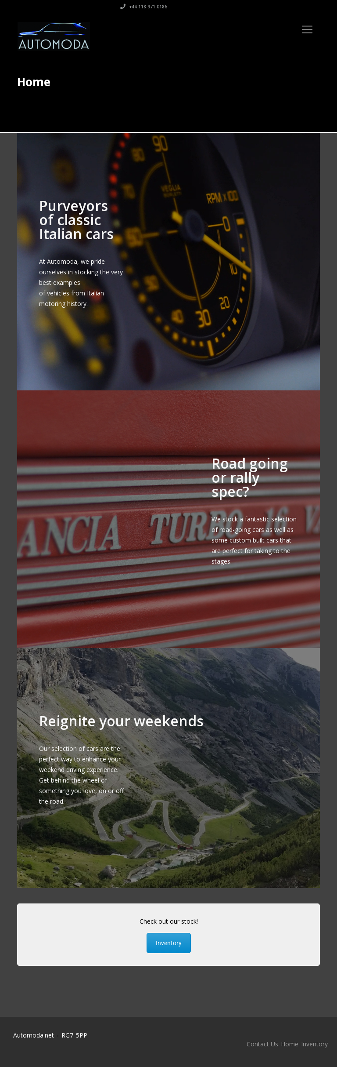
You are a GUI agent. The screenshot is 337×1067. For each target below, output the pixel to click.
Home (289, 1044)
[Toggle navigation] (307, 29)
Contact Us (262, 1044)
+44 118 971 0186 (296, 7)
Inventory (169, 943)
